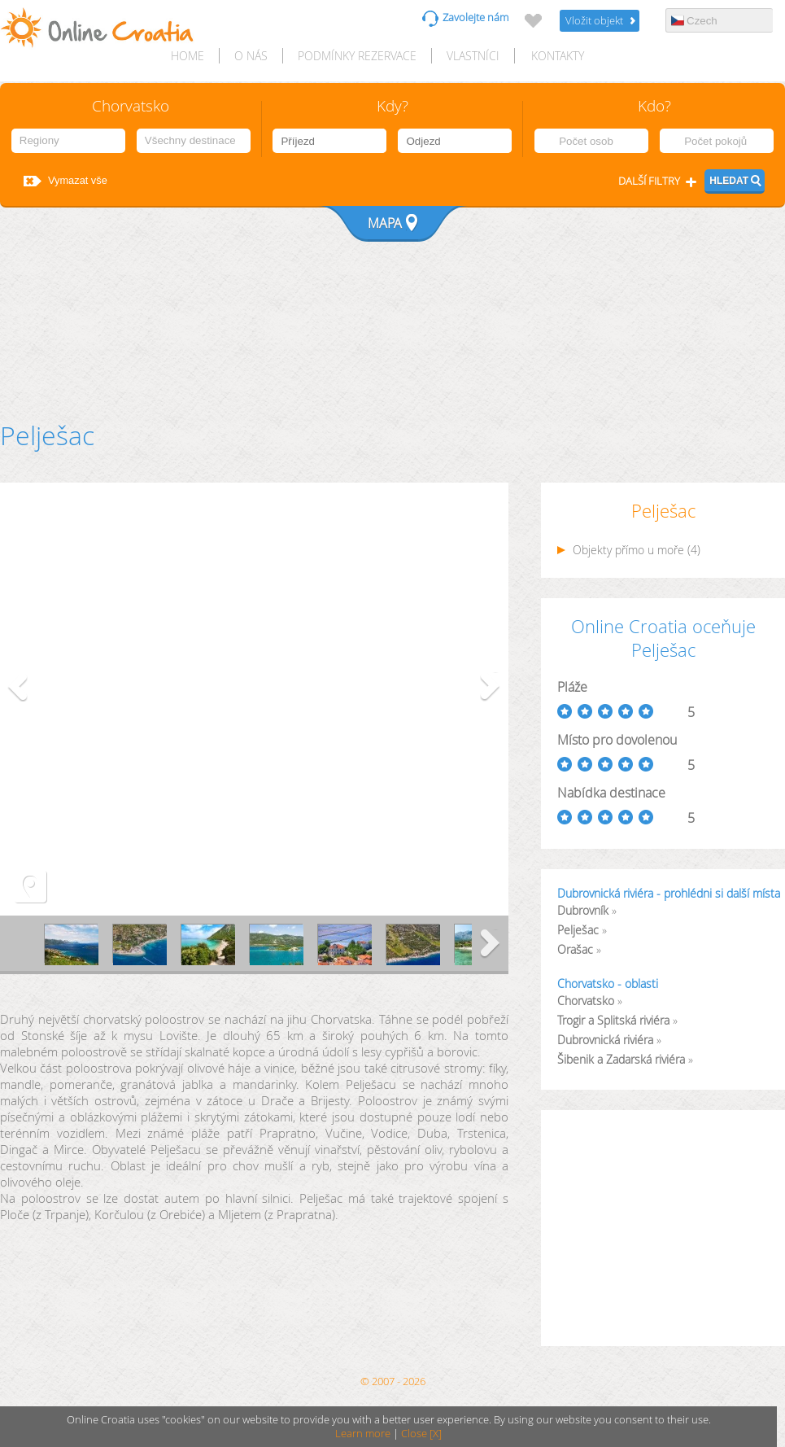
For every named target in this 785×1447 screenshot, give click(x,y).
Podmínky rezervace (357, 55)
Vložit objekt (594, 21)
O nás (251, 55)
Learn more (362, 1433)
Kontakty (557, 55)
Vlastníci (473, 55)
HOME (187, 55)
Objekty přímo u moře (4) (628, 550)
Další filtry (649, 181)
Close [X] (421, 1433)
